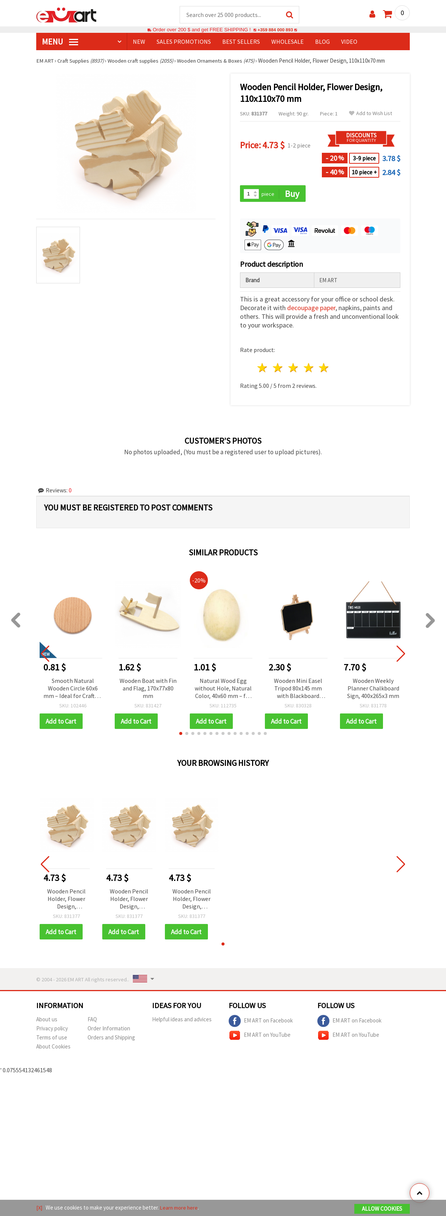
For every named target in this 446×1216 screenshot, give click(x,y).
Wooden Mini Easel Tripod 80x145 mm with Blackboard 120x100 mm (298, 689)
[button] (180, 734)
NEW (139, 42)
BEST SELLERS (241, 42)
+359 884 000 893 (275, 30)
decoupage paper (311, 308)
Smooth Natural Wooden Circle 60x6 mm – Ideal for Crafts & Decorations (72, 689)
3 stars (293, 369)
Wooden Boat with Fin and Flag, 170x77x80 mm (148, 689)
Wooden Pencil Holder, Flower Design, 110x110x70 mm (66, 900)
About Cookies (53, 1048)
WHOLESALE (287, 42)
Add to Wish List (370, 114)
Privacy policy (52, 1029)
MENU (60, 42)
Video (349, 42)
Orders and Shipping (111, 1038)
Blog (322, 42)
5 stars (324, 369)
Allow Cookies (382, 1209)
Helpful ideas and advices (182, 1020)
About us (46, 1020)
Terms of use (51, 1038)
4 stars (309, 369)
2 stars (278, 369)
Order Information (109, 1029)
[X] (39, 1207)
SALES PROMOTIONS (184, 42)
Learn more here (179, 1207)
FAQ (92, 1020)
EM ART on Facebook (261, 1022)
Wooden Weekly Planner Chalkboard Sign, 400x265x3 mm (373, 689)
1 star (263, 369)
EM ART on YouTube (260, 1037)
